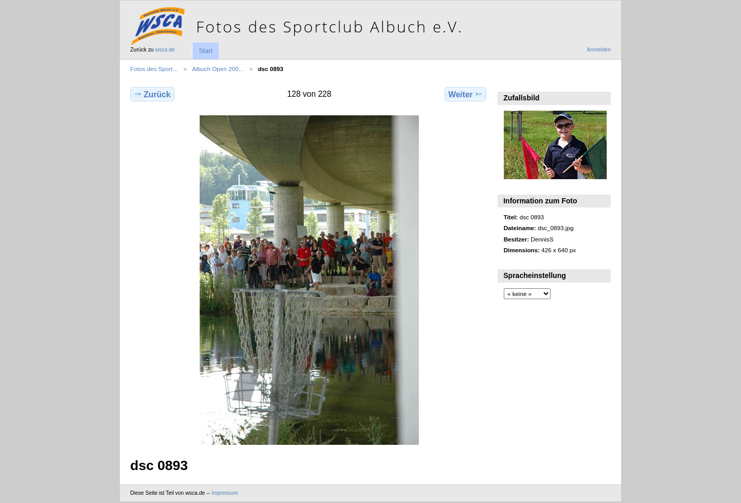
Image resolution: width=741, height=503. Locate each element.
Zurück (152, 94)
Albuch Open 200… (218, 68)
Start (205, 51)
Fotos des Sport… (154, 68)
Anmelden (599, 50)
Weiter (465, 94)
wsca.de (165, 50)
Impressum (224, 493)
